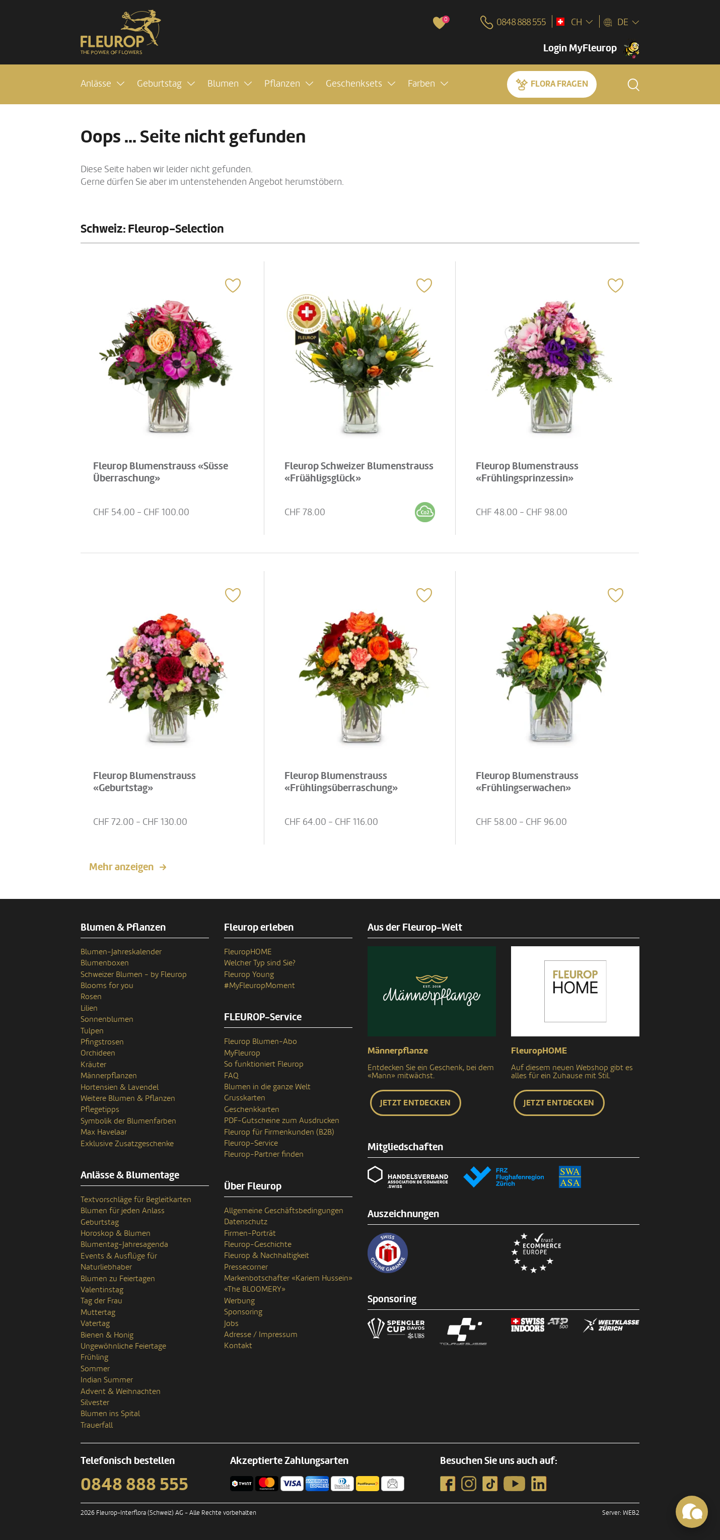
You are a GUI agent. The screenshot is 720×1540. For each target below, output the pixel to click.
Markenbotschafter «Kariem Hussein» (288, 1278)
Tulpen (92, 1030)
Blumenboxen (105, 962)
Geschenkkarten (251, 1109)
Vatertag (95, 1323)
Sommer (95, 1368)
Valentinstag (102, 1289)
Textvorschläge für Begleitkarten (136, 1199)
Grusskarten (244, 1097)
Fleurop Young (249, 974)
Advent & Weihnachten (121, 1391)
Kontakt (238, 1345)
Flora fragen (559, 84)
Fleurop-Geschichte (258, 1244)
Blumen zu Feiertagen (118, 1278)
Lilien (89, 1008)
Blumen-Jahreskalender (121, 951)
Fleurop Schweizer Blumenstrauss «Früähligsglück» (359, 472)
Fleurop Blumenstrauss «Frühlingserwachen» (527, 781)
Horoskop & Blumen (116, 1233)
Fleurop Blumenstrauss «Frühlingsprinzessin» (527, 472)
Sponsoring (243, 1311)
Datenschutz (245, 1221)
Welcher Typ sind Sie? (260, 962)
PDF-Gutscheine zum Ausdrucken (281, 1120)
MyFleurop (242, 1053)
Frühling (94, 1357)
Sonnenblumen (107, 1019)
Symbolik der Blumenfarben (128, 1121)
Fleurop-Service (251, 1143)
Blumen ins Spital (110, 1413)
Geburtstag (100, 1222)
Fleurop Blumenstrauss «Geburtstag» (145, 781)
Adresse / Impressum (261, 1334)
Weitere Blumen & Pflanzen (128, 1098)
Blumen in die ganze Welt (267, 1086)
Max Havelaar (104, 1132)
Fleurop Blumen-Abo (260, 1041)
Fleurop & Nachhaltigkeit (266, 1255)
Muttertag (98, 1312)
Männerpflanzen (109, 1075)
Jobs (231, 1323)
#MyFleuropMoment (259, 985)
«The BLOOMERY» (254, 1289)
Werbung (239, 1300)
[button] (102, 84)
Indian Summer (107, 1379)
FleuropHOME (248, 951)
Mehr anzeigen (121, 867)
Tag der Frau (101, 1300)
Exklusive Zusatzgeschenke (127, 1143)
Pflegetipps (100, 1109)
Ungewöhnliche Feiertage (123, 1346)
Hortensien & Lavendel (120, 1087)
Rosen (91, 996)
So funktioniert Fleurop (264, 1064)
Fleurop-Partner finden (264, 1154)
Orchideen (98, 1053)
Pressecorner (246, 1267)
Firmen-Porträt (250, 1233)
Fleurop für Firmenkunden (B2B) (279, 1132)
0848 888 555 (134, 1485)
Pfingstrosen (102, 1041)
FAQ (231, 1075)
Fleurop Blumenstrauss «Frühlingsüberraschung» (341, 781)
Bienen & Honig (107, 1335)
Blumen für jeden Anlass (123, 1210)
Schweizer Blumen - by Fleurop (134, 974)
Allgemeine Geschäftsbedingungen (283, 1210)
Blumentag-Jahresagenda (124, 1244)
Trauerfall (97, 1425)
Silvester (95, 1402)
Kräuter (93, 1064)
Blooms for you (107, 985)
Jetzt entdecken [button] (415, 1103)
